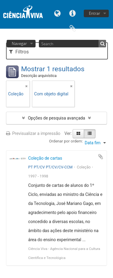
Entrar (94, 13)
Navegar (19, 43)
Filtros (19, 52)
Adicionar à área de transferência (101, 157)
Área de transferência (72, 28)
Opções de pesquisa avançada (56, 118)
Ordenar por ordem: (66, 141)
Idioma (57, 13)
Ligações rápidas (72, 13)
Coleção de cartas (45, 158)
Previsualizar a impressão (33, 133)
